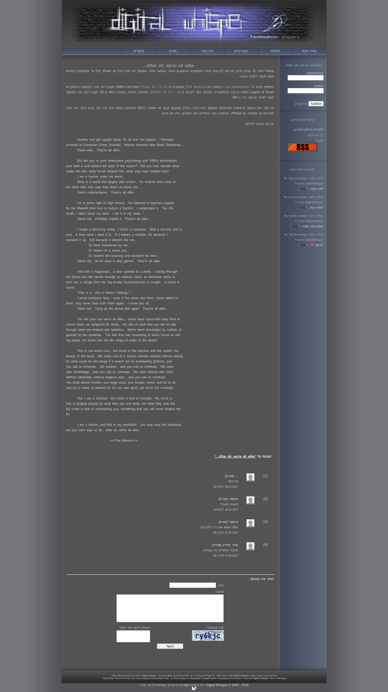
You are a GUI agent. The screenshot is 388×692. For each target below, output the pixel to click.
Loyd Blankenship (236, 87)
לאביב (319, 141)
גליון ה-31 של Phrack (166, 92)
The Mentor (195, 87)
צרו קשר (207, 51)
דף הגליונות (315, 135)
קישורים (138, 51)
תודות (173, 51)
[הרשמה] (301, 104)
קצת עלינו (241, 51)
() (303, 188)
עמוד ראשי (309, 51)
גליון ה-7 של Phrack (154, 87)
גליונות (275, 51)
